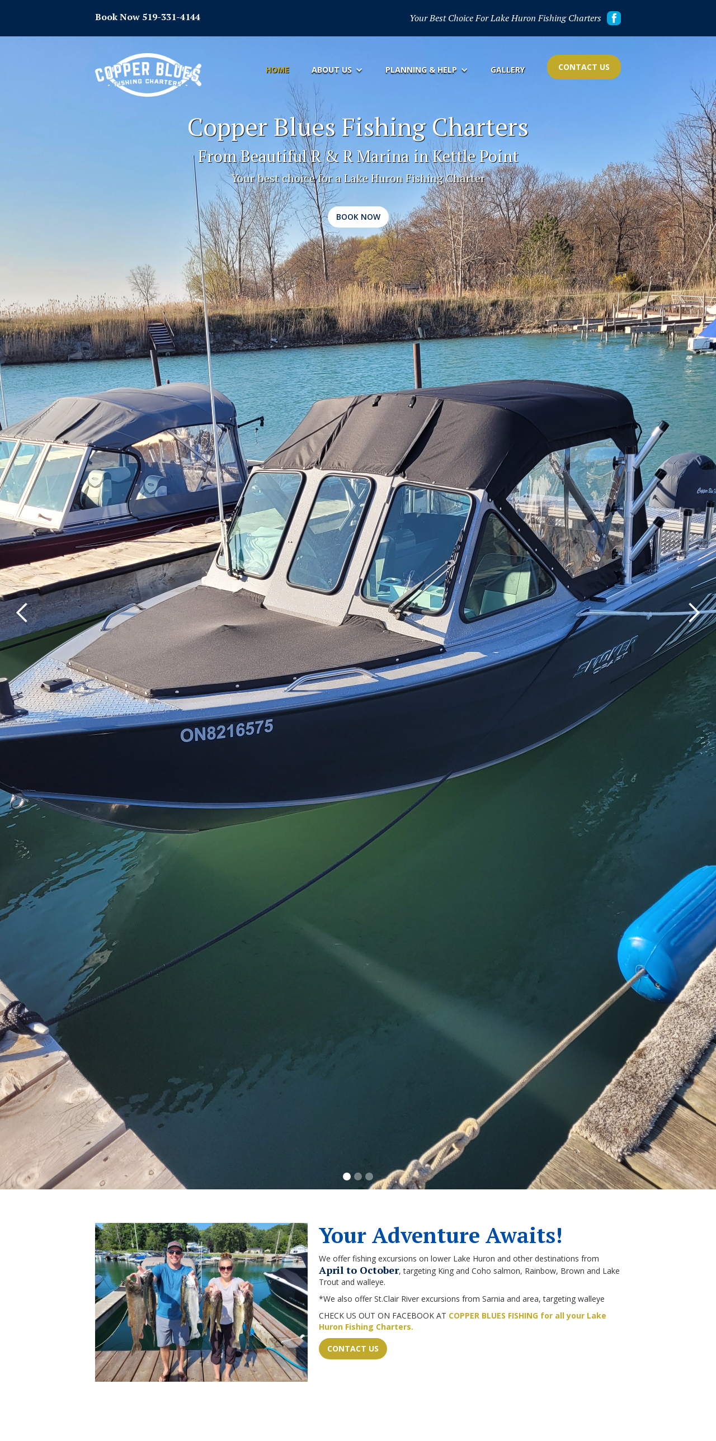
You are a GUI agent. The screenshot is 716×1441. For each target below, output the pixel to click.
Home (277, 69)
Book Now (358, 216)
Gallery (508, 69)
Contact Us (584, 67)
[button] (337, 70)
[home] (148, 75)
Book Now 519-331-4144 (147, 17)
